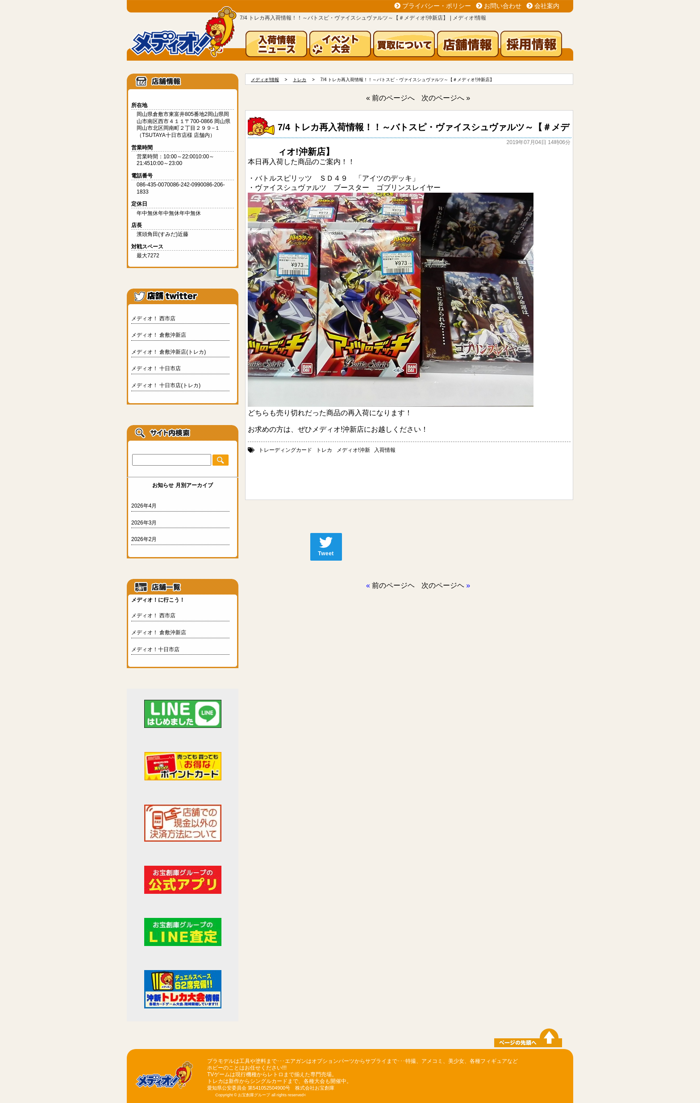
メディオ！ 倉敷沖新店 (158, 335)
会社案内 (546, 5)
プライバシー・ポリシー (436, 5)
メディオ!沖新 (353, 450)
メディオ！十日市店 (155, 649)
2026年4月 (144, 506)
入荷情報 (385, 450)
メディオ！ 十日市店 (156, 368)
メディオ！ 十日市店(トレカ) (165, 385)
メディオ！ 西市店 (153, 318)
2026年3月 (144, 523)
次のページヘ (442, 585)
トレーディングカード (285, 450)
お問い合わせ (502, 5)
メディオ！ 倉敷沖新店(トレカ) (168, 352)
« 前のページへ (390, 98)
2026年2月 (144, 539)
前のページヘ (393, 585)
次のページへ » (445, 98)
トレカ (324, 450)
